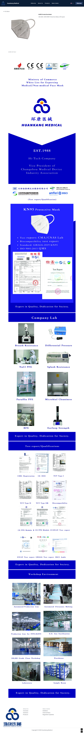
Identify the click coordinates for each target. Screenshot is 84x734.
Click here (79, 3)
